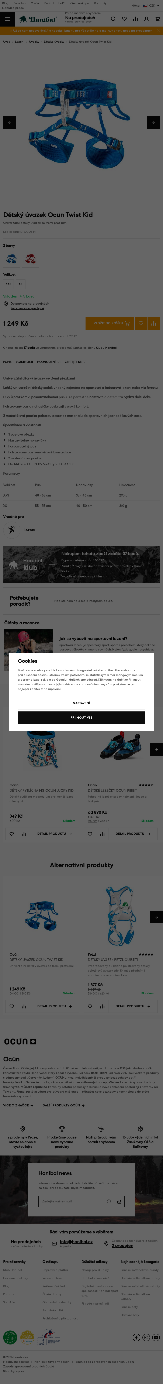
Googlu (61, 679)
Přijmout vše (81, 718)
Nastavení (81, 703)
